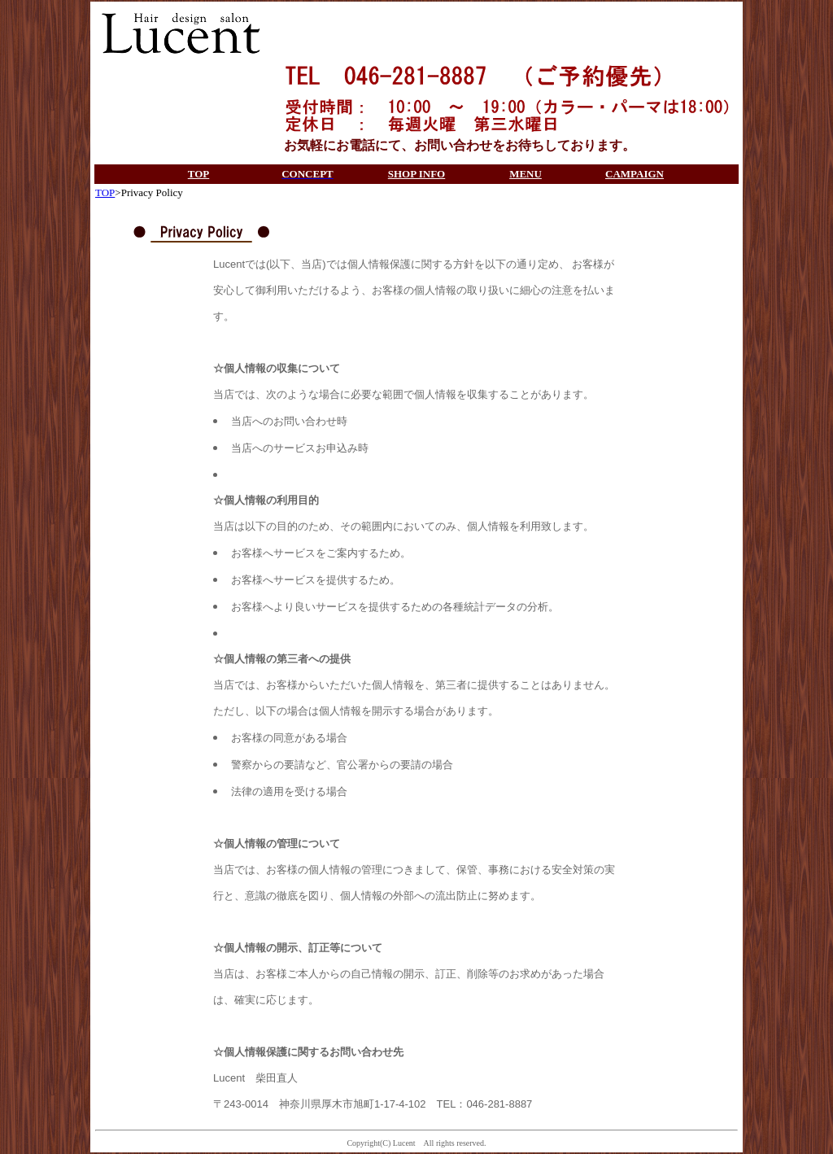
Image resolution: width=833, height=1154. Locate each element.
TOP (199, 174)
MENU (525, 174)
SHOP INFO (416, 174)
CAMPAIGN (634, 174)
